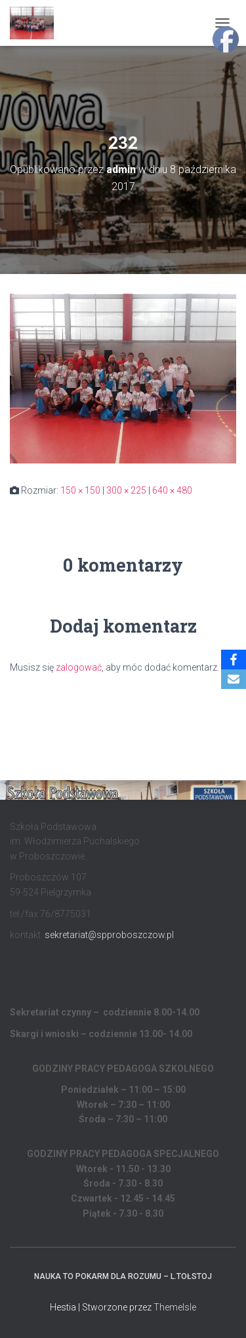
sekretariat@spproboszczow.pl (109, 935)
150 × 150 (80, 490)
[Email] (233, 679)
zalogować (79, 667)
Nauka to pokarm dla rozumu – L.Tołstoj (123, 1276)
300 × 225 (126, 490)
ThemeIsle (175, 1307)
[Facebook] (233, 659)
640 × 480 (172, 490)
